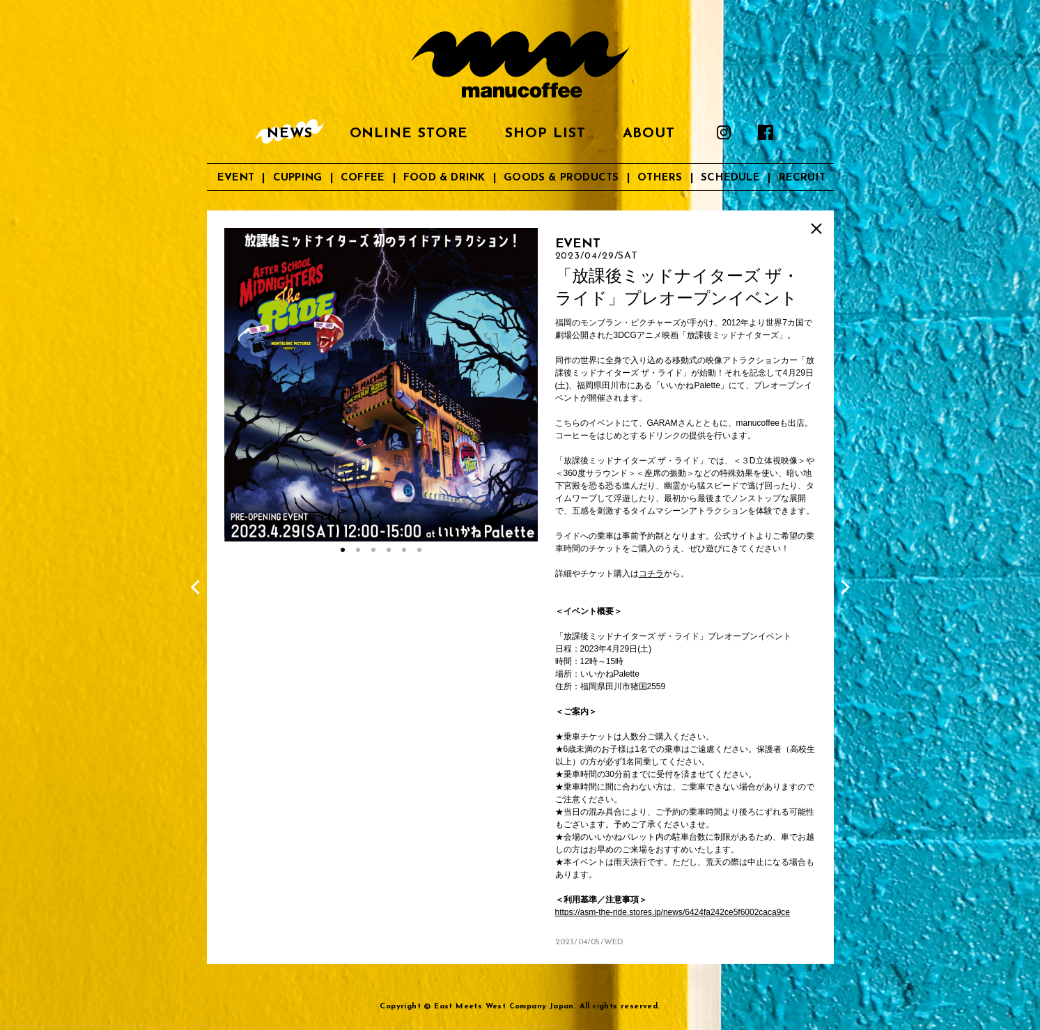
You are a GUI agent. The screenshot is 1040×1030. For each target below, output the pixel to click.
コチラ (651, 573)
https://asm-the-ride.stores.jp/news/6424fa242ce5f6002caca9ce (673, 912)
